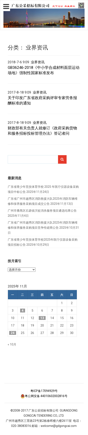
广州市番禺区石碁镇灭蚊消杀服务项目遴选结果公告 (42, 210)
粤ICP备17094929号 (44, 391)
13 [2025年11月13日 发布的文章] (42, 318)
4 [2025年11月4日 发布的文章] (23, 310)
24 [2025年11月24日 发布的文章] (13, 333)
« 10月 (12, 344)
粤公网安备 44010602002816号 (44, 396)
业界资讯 (38, 62)
